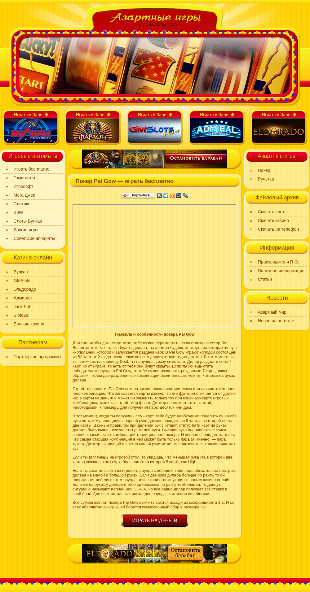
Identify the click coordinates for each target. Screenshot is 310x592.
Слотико (22, 203)
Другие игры (26, 229)
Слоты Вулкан (28, 221)
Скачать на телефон (278, 229)
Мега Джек (24, 195)
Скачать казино (273, 220)
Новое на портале (276, 320)
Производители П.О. (278, 261)
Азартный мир (272, 312)
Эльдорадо (25, 289)
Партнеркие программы (37, 356)
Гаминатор (24, 177)
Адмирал (23, 297)
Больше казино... (31, 323)
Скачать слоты (273, 211)
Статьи (265, 279)
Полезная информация (281, 270)
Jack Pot (22, 306)
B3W (18, 212)
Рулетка (266, 178)
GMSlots (22, 280)
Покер (264, 170)
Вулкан (21, 271)
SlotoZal (21, 315)
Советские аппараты (34, 238)
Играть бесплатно (32, 169)
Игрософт (23, 186)
